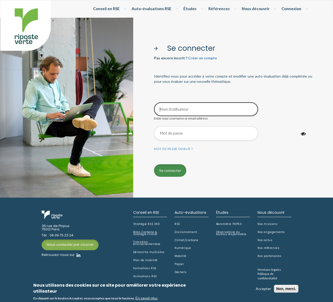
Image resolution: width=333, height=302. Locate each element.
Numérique (183, 248)
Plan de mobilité (145, 260)
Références (219, 8)
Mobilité (181, 256)
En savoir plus (147, 298)
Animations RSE (145, 276)
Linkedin (78, 255)
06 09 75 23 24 (61, 235)
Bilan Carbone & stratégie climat (145, 233)
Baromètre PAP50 (229, 224)
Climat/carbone (186, 240)
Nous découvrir (256, 8)
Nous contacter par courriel (70, 244)
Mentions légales (269, 269)
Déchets (181, 272)
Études (189, 8)
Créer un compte (202, 58)
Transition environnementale (147, 243)
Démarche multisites (149, 252)
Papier (179, 264)
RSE (177, 224)
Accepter (263, 289)
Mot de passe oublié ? (173, 148)
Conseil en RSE (106, 8)
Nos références (268, 248)
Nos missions (268, 224)
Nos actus (265, 240)
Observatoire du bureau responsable (231, 233)
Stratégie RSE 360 (146, 224)
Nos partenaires (269, 256)
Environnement (186, 232)
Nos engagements (271, 232)
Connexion (291, 8)
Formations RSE (144, 268)
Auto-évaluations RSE (151, 8)
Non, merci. (286, 289)
